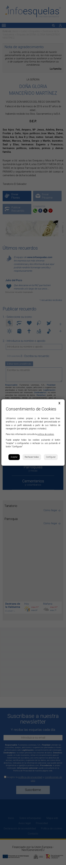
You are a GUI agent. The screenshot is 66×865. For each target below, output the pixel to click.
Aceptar (14, 457)
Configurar (51, 457)
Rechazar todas (32, 457)
